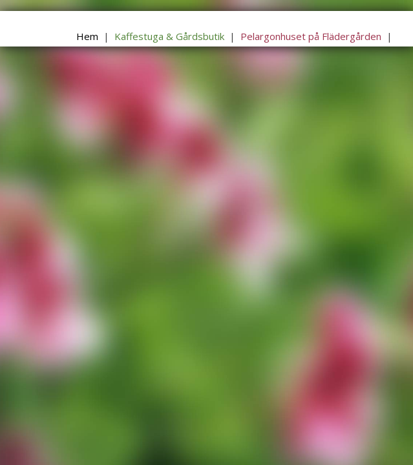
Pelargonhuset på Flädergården (310, 36)
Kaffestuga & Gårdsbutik (169, 36)
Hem (87, 36)
